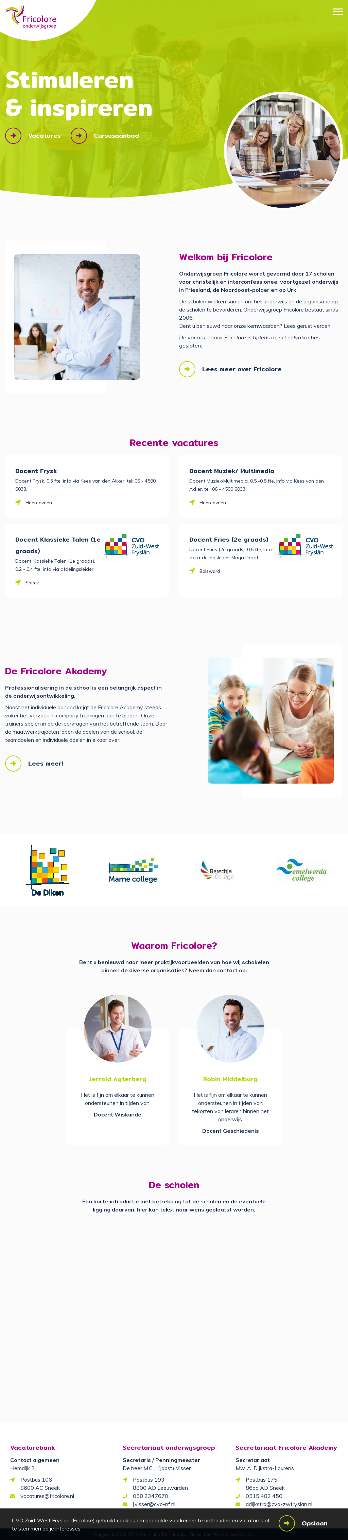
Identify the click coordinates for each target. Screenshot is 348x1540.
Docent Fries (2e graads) (228, 539)
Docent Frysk (36, 471)
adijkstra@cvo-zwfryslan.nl (279, 1504)
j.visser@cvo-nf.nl (154, 1504)
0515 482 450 (264, 1495)
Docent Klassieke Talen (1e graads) (58, 545)
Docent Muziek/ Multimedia (231, 471)
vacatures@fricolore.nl (47, 1495)
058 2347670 (150, 1495)
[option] (47, 870)
